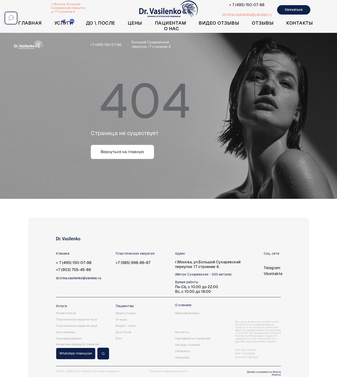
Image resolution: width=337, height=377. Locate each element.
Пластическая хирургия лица (76, 326)
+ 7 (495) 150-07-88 (246, 5)
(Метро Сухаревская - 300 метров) (203, 274)
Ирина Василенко (187, 313)
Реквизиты (182, 351)
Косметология (66, 313)
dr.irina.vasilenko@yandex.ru (246, 14)
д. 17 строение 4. (63, 11)
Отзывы (263, 23)
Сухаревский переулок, (68, 8)
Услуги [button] (64, 23)
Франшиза (182, 357)
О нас (171, 28)
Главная (30, 23)
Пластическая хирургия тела (76, 319)
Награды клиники (187, 345)
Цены (135, 23)
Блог (119, 338)
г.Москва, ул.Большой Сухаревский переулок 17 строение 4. (208, 264)
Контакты (299, 23)
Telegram (272, 268)
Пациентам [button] (170, 23)
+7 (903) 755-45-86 (73, 270)
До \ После (100, 23)
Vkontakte (273, 273)
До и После (123, 332)
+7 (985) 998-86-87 (133, 262)
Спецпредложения (69, 338)
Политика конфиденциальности (169, 371)
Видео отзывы (219, 23)
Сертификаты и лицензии (192, 338)
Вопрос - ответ (126, 326)
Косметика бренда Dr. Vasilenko (77, 344)
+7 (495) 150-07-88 (105, 45)
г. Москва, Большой (65, 4)
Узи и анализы (66, 332)
